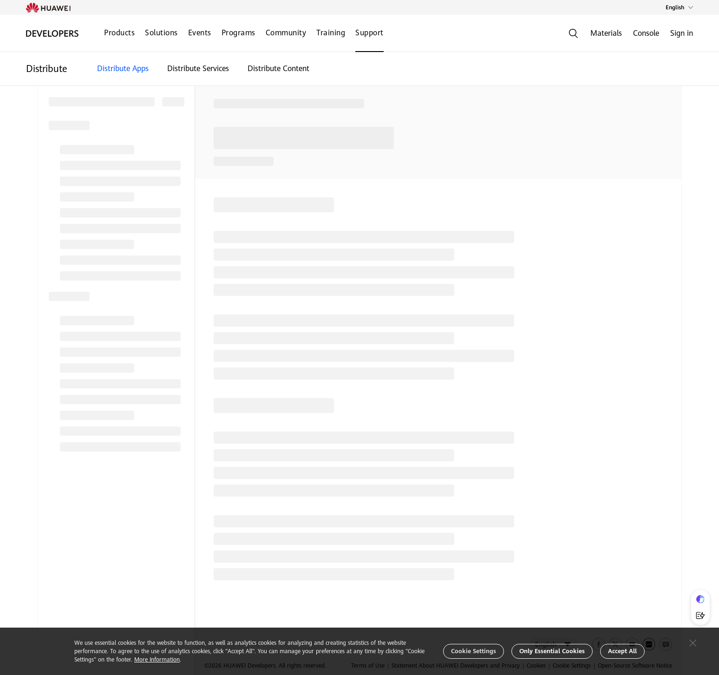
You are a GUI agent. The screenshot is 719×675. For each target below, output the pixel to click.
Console (646, 33)
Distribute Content (278, 68)
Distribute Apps (123, 68)
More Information (157, 659)
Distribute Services (198, 68)
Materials (606, 33)
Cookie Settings (473, 651)
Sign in (681, 33)
